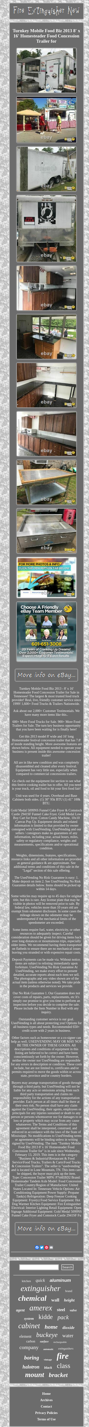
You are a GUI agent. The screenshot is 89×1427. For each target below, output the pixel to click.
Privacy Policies (46, 1413)
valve (73, 1310)
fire (63, 1356)
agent (20, 1310)
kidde (45, 1316)
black (48, 1367)
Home (46, 1393)
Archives (46, 1400)
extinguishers (65, 1348)
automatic (48, 1349)
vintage (48, 1359)
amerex (40, 1308)
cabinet (29, 1326)
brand (68, 1291)
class (63, 1365)
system (29, 1318)
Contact (46, 1406)
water (68, 1335)
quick (40, 1280)
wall (55, 1299)
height (69, 1300)
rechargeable (60, 1342)
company (29, 1347)
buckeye (46, 1334)
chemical (32, 1298)
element (25, 1336)
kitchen (26, 1281)
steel (61, 1309)
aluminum (60, 1280)
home (51, 1327)
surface (44, 1341)
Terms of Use (46, 1419)
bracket (58, 1375)
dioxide (68, 1327)
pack (63, 1317)
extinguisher (41, 1288)
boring (31, 1358)
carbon (30, 1341)
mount (34, 1374)
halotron (31, 1366)
